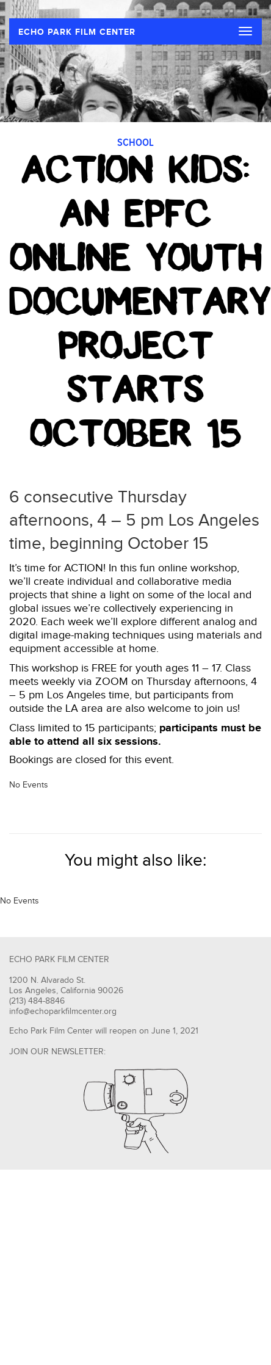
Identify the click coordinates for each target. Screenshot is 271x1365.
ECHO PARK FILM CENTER (77, 32)
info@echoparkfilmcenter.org (63, 1011)
